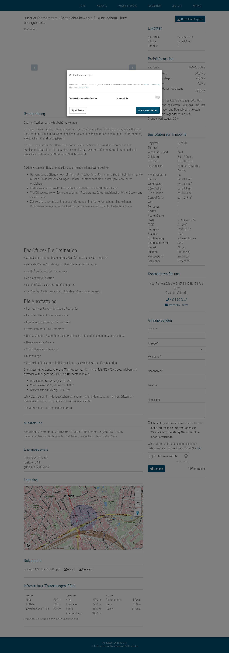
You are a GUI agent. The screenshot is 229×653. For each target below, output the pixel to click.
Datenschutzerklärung (151, 84)
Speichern (77, 110)
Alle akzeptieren (148, 110)
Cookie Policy (83, 87)
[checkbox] (157, 97)
